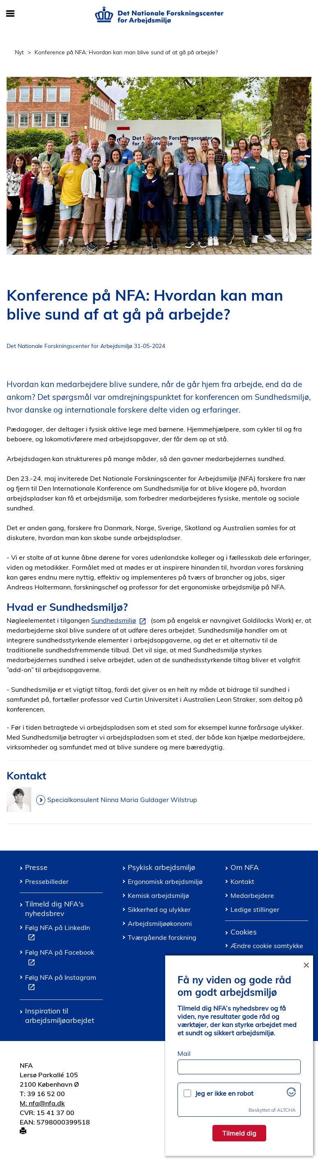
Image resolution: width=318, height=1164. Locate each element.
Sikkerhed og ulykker (159, 909)
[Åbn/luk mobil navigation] (10, 14)
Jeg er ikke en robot (224, 1093)
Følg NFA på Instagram (60, 983)
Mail (184, 1053)
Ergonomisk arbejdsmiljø (165, 881)
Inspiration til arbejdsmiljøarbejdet (59, 1015)
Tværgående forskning (162, 937)
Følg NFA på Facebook (59, 958)
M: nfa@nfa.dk (42, 1103)
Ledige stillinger (254, 909)
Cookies (243, 931)
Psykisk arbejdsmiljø (161, 867)
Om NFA (244, 867)
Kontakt (242, 881)
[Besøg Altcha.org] (291, 1094)
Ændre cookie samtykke (266, 945)
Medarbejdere (252, 895)
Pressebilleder (47, 881)
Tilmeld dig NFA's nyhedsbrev (54, 908)
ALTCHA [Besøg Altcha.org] (286, 1110)
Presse (36, 867)
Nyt (19, 52)
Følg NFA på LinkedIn (57, 933)
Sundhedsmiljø (120, 620)
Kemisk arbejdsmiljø (158, 895)
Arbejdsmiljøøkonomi (160, 923)
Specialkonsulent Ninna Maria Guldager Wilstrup (122, 799)
